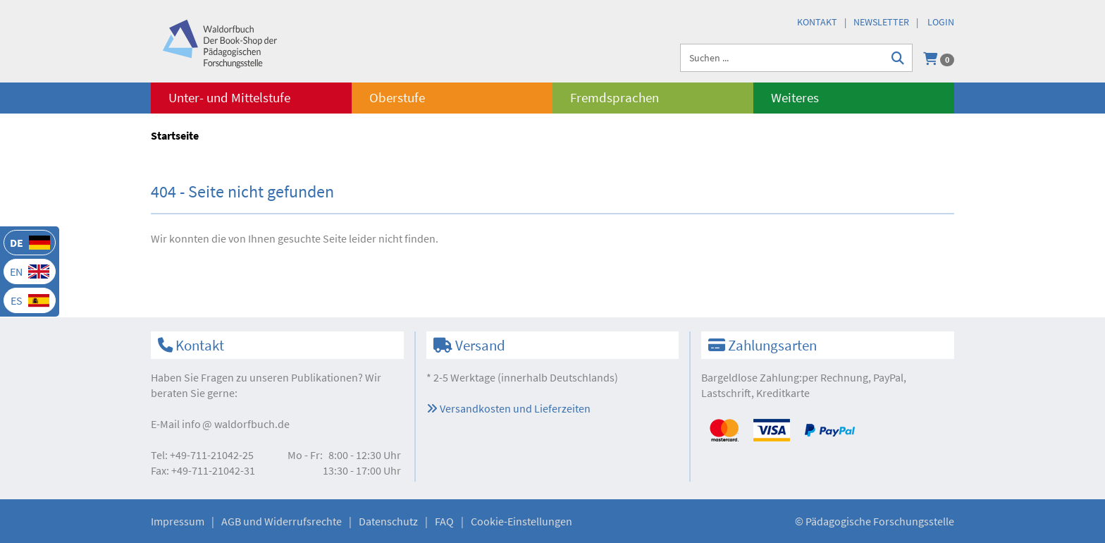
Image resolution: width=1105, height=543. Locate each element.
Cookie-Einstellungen (521, 521)
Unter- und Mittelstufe (229, 98)
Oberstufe (397, 98)
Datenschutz (388, 521)
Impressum (177, 521)
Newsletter (881, 22)
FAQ (444, 521)
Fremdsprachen (614, 98)
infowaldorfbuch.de (236, 424)
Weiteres (795, 98)
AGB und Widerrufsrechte (281, 521)
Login (940, 22)
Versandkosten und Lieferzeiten (508, 408)
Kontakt (817, 22)
